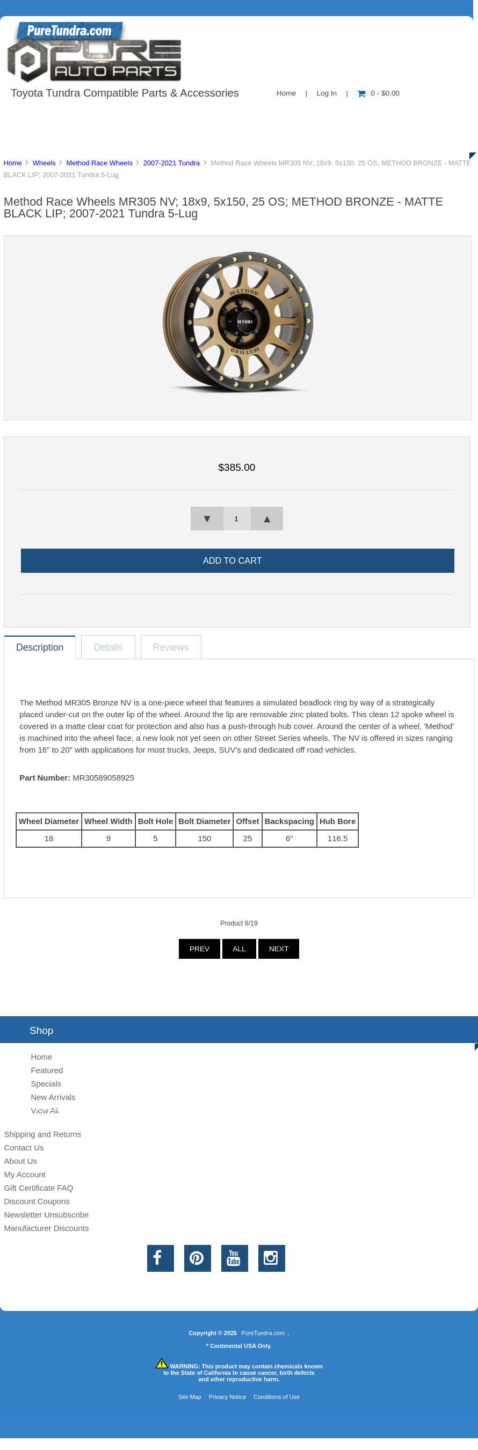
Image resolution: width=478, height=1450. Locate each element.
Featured (47, 1070)
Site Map (189, 1397)
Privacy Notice (228, 1397)
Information (187, 115)
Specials (46, 1083)
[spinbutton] (236, 518)
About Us (107, 115)
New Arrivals (53, 1097)
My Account (24, 1174)
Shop (41, 115)
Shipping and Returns (42, 1134)
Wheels (44, 163)
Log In (326, 93)
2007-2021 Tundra (171, 163)
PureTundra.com (263, 1333)
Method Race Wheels (99, 163)
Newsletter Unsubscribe (46, 1214)
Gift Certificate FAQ (38, 1187)
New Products (358, 115)
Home (286, 93)
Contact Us (270, 115)
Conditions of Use (277, 1397)
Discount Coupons (36, 1201)
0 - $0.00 (378, 93)
